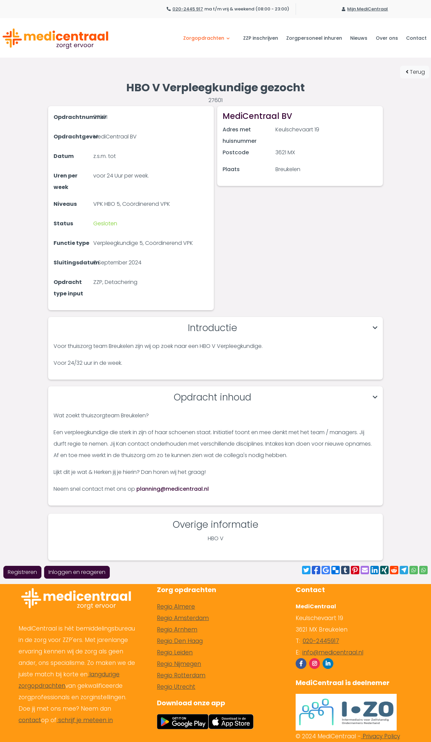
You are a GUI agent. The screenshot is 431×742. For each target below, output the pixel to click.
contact (30, 720)
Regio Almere (176, 607)
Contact (416, 38)
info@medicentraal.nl (332, 652)
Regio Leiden (175, 652)
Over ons (387, 38)
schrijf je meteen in (85, 720)
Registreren (22, 572)
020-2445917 (321, 641)
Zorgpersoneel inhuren (314, 38)
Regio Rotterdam (181, 675)
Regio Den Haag (180, 641)
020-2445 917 (187, 9)
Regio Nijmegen (179, 664)
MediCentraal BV (257, 116)
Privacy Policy (380, 736)
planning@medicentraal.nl (172, 489)
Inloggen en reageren (76, 572)
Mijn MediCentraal (367, 9)
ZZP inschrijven (260, 38)
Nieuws (358, 38)
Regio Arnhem (177, 629)
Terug (415, 72)
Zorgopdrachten (206, 38)
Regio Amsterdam (183, 618)
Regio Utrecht (176, 687)
